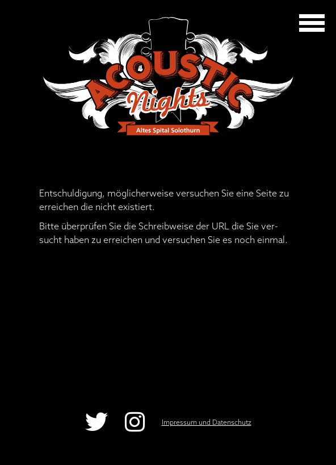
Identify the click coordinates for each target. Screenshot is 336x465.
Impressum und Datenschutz (206, 422)
